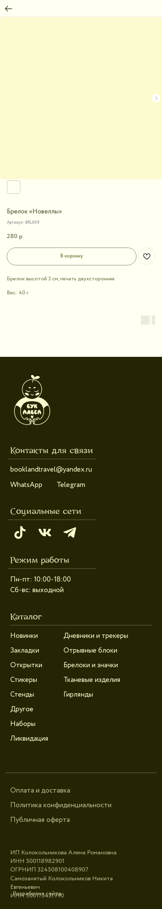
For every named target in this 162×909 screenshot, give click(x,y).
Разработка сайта (37, 893)
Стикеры (23, 680)
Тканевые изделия (91, 680)
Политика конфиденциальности (61, 805)
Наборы (22, 724)
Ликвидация (29, 738)
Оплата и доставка (40, 790)
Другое (21, 709)
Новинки (24, 636)
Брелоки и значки (90, 665)
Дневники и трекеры (95, 636)
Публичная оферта (40, 820)
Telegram (71, 485)
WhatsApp (26, 485)
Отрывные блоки (90, 650)
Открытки (26, 665)
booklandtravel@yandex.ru (51, 469)
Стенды (22, 694)
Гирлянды (78, 694)
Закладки (24, 650)
